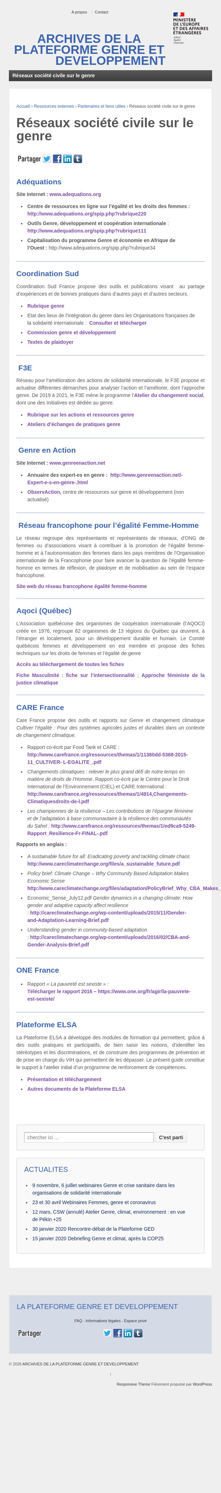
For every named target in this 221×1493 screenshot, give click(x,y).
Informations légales (103, 1321)
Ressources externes (54, 106)
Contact (101, 12)
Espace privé (135, 1321)
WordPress (202, 1384)
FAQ (78, 1321)
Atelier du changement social (168, 395)
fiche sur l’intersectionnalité (100, 675)
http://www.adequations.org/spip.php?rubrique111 (86, 231)
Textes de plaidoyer (50, 342)
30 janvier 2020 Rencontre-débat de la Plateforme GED (93, 1229)
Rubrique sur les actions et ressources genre (80, 415)
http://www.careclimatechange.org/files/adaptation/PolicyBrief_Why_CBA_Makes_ (124, 888)
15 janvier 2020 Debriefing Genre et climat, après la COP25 (98, 1238)
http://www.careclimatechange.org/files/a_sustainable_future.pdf (103, 864)
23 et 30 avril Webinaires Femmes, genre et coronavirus (94, 1202)
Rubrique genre (45, 306)
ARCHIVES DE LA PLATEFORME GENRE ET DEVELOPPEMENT (90, 49)
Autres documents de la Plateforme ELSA (76, 1089)
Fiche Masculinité (37, 675)
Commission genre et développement (71, 332)
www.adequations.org (74, 194)
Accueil (23, 106)
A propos (79, 12)
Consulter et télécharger (117, 323)
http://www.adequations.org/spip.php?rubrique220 (86, 214)
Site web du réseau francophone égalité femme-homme (81, 586)
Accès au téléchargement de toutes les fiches (70, 664)
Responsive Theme (133, 1384)
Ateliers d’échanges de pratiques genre (73, 424)
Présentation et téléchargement (64, 1079)
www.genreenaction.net (76, 463)
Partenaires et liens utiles (101, 106)
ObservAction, (44, 492)
